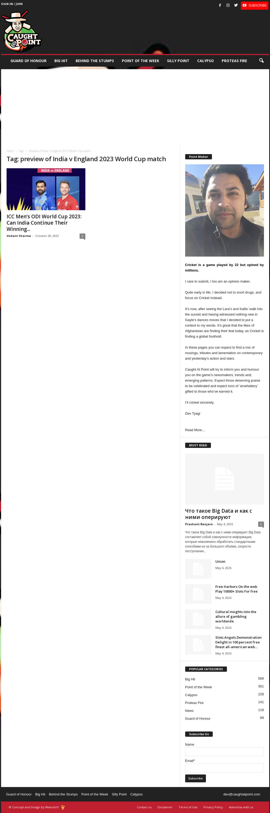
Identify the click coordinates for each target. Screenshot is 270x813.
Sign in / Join (12, 4)
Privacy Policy (213, 807)
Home (10, 151)
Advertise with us (241, 807)
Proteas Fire (234, 60)
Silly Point (178, 60)
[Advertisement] (135, 106)
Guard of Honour (28, 60)
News (189, 711)
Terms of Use (188, 807)
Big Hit (61, 60)
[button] (261, 61)
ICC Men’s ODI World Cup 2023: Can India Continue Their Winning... (44, 222)
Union (220, 561)
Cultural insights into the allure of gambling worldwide (235, 616)
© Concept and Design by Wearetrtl (34, 807)
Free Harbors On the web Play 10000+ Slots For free (236, 589)
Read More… (195, 430)
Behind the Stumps (63, 794)
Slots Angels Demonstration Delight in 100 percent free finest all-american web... (238, 642)
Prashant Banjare (199, 524)
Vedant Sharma (19, 236)
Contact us (144, 807)
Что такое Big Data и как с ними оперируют (218, 514)
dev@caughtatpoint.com (241, 794)
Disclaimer (165, 807)
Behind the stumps (95, 60)
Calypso (205, 60)
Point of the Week (140, 60)
